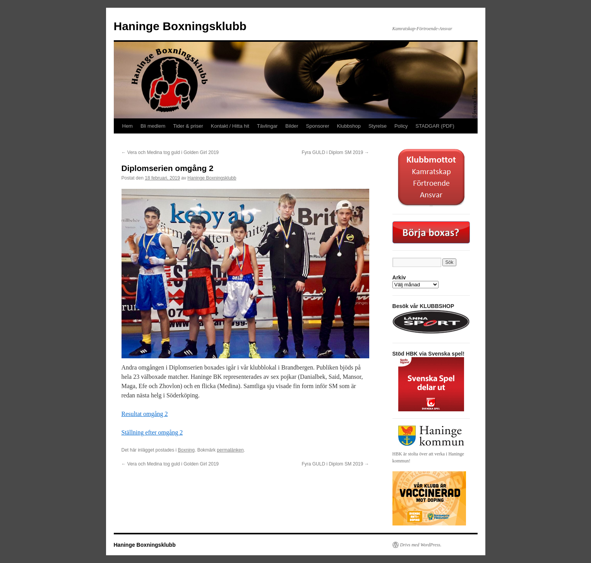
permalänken (230, 450)
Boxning (186, 450)
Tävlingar (267, 126)
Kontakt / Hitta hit (230, 126)
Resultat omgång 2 (145, 414)
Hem (127, 126)
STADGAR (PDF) (435, 126)
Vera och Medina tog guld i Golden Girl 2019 (170, 152)
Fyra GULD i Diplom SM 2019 (335, 152)
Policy (401, 126)
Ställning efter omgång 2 (152, 432)
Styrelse (377, 126)
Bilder (291, 126)
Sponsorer (317, 126)
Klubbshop (349, 126)
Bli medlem (152, 126)
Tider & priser (188, 126)
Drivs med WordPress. (421, 545)
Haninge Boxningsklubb (180, 26)
